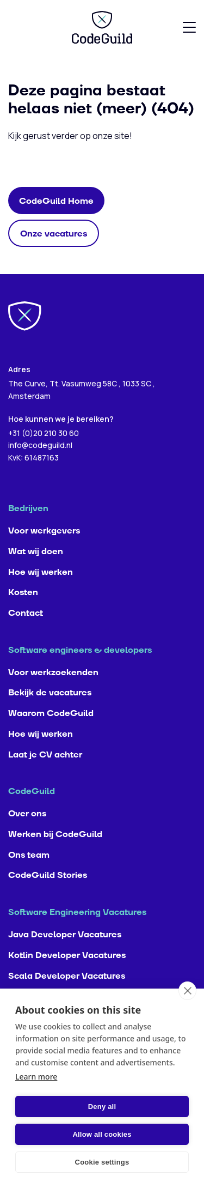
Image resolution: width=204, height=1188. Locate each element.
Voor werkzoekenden (53, 672)
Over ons (27, 814)
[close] (187, 990)
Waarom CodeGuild (51, 713)
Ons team (29, 855)
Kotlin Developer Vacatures (67, 955)
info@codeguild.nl (40, 445)
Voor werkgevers (44, 531)
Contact (25, 613)
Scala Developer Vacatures (66, 976)
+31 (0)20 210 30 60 (43, 433)
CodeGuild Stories (47, 875)
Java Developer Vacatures (64, 935)
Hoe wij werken (40, 572)
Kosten (23, 592)
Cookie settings (102, 1162)
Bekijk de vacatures (49, 693)
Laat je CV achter (45, 755)
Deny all (102, 1106)
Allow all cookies (101, 1134)
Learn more (36, 1076)
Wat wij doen (35, 551)
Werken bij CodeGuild (55, 834)
